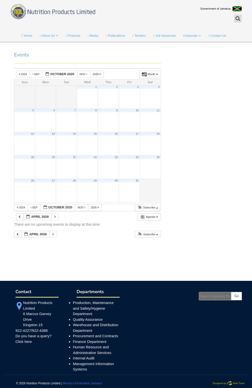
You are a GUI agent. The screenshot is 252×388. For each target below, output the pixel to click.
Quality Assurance (88, 319)
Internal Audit (83, 358)
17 (137, 133)
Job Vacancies (164, 35)
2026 (97, 74)
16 (116, 133)
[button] (147, 207)
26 (32, 180)
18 (158, 133)
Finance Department (89, 341)
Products (72, 35)
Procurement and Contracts (95, 336)
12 (32, 133)
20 (53, 157)
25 (158, 157)
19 (32, 157)
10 (137, 110)
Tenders (139, 35)
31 (137, 180)
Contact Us (217, 35)
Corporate (192, 35)
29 (95, 180)
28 (74, 180)
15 (95, 133)
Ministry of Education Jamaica (82, 383)
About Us (49, 35)
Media (93, 35)
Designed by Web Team (229, 383)
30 (116, 180)
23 (116, 157)
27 (53, 180)
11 (158, 110)
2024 (23, 74)
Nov (84, 74)
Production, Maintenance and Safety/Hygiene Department (93, 308)
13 (53, 133)
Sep (36, 74)
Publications (115, 35)
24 (137, 157)
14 (74, 133)
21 (74, 157)
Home (26, 36)
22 (95, 157)
